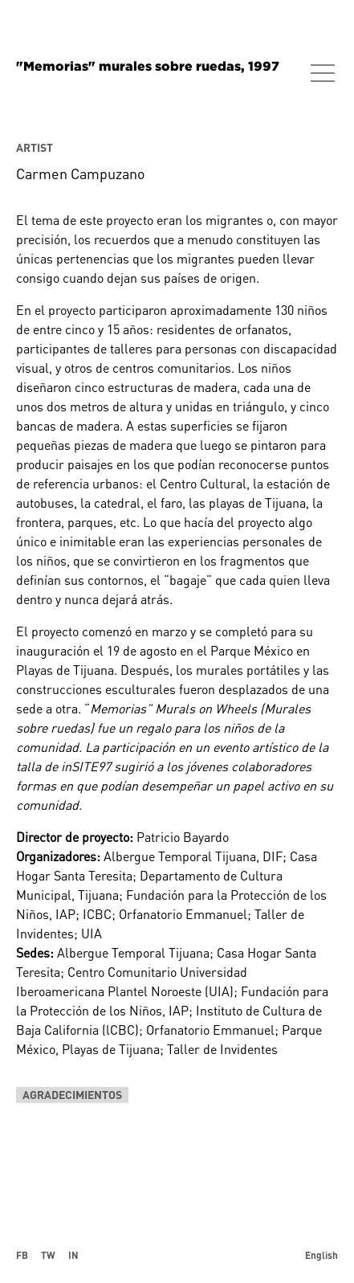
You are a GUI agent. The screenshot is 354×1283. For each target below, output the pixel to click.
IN (73, 1255)
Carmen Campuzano (80, 173)
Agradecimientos (72, 1094)
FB (22, 1255)
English (321, 1255)
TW (48, 1255)
